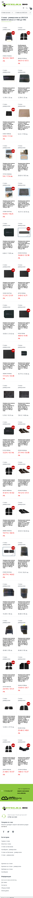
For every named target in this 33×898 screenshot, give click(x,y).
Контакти (4, 885)
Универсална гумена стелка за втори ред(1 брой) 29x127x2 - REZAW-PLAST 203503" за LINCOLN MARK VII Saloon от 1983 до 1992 (24, 244)
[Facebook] (3, 832)
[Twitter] (8, 832)
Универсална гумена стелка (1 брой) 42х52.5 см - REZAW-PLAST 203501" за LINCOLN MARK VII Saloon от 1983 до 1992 (9, 125)
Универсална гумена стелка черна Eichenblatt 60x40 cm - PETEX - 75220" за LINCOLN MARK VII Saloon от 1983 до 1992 (24, 406)
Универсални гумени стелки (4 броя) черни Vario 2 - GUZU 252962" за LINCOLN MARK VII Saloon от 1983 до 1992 (24, 523)
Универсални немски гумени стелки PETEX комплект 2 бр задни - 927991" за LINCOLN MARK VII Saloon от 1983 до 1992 (9, 719)
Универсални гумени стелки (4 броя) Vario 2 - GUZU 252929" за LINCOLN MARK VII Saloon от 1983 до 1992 (9, 523)
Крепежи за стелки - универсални (11, 866)
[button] (27, 8)
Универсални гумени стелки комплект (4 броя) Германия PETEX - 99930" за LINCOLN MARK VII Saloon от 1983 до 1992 (9, 678)
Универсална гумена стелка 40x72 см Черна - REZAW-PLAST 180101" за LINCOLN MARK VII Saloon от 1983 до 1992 (9, 166)
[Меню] (2, 2)
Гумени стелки (5, 841)
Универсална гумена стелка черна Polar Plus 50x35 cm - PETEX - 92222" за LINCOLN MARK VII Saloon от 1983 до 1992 (9, 443)
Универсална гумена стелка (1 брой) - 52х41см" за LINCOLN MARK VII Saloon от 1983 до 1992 (24, 90)
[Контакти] (24, 8)
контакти (4, 826)
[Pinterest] (13, 832)
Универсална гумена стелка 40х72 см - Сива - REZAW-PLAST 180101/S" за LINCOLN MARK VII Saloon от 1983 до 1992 (9, 204)
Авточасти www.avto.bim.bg (8, 880)
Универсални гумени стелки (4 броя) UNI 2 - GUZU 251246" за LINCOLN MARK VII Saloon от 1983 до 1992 (9, 483)
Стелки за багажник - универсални (11, 852)
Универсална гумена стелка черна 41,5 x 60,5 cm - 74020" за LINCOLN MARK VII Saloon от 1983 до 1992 (9, 286)
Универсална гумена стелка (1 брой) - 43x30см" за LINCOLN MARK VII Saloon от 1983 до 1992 (9, 90)
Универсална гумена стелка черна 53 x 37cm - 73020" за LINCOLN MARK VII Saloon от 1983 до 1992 (24, 326)
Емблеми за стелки (7, 869)
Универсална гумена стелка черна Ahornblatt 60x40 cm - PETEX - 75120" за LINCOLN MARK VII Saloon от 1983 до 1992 (9, 406)
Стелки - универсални (7, 855)
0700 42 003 (12, 817)
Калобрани (4, 872)
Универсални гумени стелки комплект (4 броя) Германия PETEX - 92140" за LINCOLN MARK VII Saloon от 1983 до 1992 (24, 642)
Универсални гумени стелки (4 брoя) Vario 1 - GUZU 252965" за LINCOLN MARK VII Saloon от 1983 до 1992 (24, 443)
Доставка (4, 882)
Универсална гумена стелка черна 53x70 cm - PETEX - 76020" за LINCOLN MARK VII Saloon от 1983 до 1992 (9, 366)
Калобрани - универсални (8, 849)
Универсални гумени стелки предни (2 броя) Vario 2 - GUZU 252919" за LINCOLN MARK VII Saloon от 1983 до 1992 (24, 678)
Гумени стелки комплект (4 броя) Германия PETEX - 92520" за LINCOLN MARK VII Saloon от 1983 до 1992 (8, 48)
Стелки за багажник (7, 846)
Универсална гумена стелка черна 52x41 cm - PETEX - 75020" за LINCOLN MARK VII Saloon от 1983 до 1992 (9, 326)
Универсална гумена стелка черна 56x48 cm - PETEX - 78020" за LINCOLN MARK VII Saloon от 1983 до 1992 (24, 366)
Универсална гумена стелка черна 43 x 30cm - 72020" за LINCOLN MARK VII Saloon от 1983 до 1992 (24, 286)
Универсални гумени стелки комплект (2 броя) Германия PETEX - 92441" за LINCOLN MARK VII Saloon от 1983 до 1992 (9, 605)
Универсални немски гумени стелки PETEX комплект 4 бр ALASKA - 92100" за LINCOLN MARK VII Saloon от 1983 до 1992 (9, 761)
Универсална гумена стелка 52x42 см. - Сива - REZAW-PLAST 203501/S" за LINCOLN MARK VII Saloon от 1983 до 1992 (24, 204)
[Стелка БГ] (14, 5)
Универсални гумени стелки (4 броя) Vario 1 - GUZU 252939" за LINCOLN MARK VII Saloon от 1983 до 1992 (24, 483)
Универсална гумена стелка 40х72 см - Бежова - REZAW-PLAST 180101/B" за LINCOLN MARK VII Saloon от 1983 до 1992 (24, 167)
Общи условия (5, 888)
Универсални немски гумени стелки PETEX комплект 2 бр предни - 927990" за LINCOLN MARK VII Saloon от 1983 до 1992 (24, 719)
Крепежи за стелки (6, 863)
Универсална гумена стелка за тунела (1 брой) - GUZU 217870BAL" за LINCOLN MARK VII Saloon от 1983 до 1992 (24, 761)
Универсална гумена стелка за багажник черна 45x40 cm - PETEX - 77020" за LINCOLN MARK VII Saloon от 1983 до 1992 (9, 244)
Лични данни (5, 890)
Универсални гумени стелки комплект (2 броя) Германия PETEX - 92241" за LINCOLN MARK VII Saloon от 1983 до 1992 (24, 564)
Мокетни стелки (6, 844)
